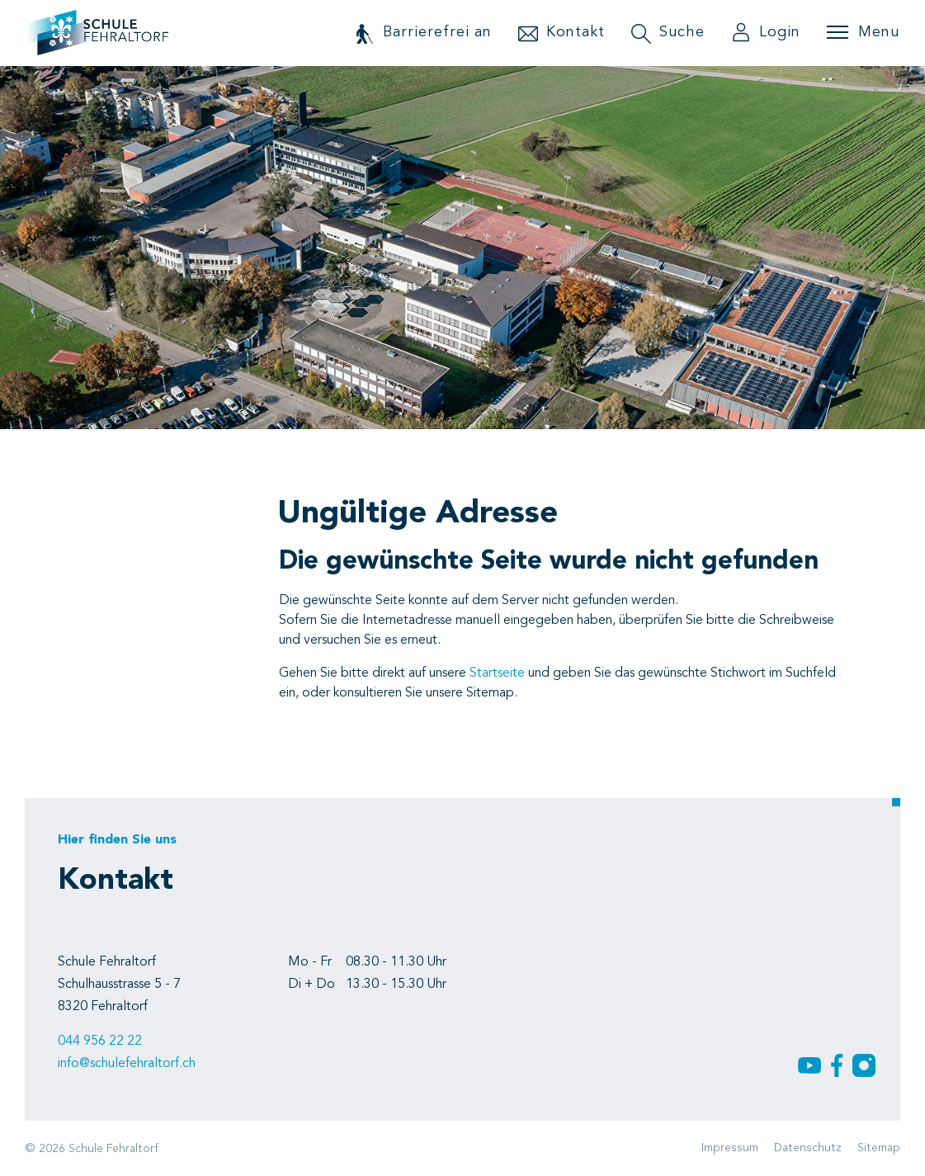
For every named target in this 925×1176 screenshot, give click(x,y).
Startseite (497, 673)
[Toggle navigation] (863, 32)
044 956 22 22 (100, 1041)
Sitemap (878, 1148)
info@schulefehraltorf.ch (127, 1063)
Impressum (729, 1148)
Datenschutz (808, 1148)
